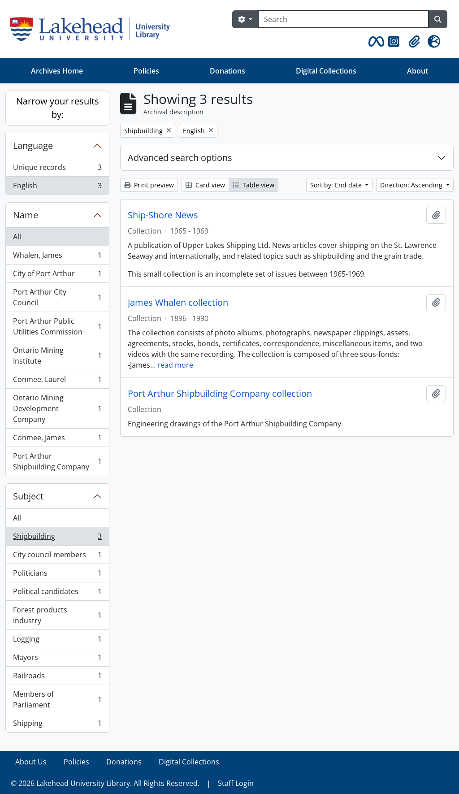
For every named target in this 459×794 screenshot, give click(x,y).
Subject (28, 496)
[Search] (343, 19)
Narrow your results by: (57, 108)
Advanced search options (180, 158)
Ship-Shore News (163, 215)
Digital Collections (326, 71)
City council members (57, 556)
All (17, 237)
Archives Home (57, 71)
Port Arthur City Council (57, 297)
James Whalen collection (178, 302)
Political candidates (57, 593)
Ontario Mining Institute (57, 355)
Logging (57, 640)
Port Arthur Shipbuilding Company (57, 461)
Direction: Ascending (412, 185)
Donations (227, 71)
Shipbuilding (57, 538)
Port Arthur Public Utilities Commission (57, 326)
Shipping (57, 725)
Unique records (57, 169)
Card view (205, 185)
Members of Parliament (57, 699)
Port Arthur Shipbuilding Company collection (220, 393)
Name (25, 215)
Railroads (57, 677)
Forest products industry (57, 615)
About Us (31, 762)
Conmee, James (57, 439)
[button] (375, 42)
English (57, 187)
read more (175, 365)
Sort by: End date (337, 185)
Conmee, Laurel (57, 381)
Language (33, 145)
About (417, 71)
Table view (253, 185)
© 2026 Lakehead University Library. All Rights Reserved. (105, 783)
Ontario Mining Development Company (57, 408)
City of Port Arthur (57, 275)
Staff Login (236, 783)
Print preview (149, 185)
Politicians (57, 575)
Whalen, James (57, 257)
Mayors (57, 659)
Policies (146, 71)
